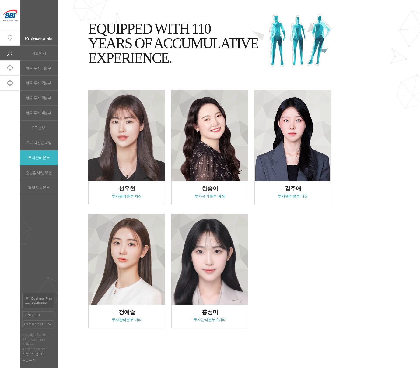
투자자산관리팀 (39, 143)
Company (10, 38)
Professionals (10, 53)
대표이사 (39, 53)
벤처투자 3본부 (38, 98)
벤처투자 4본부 (38, 113)
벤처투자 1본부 (38, 68)
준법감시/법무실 (39, 173)
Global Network (10, 83)
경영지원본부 (39, 188)
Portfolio (10, 68)
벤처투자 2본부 (38, 83)
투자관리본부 (39, 158)
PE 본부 (38, 128)
